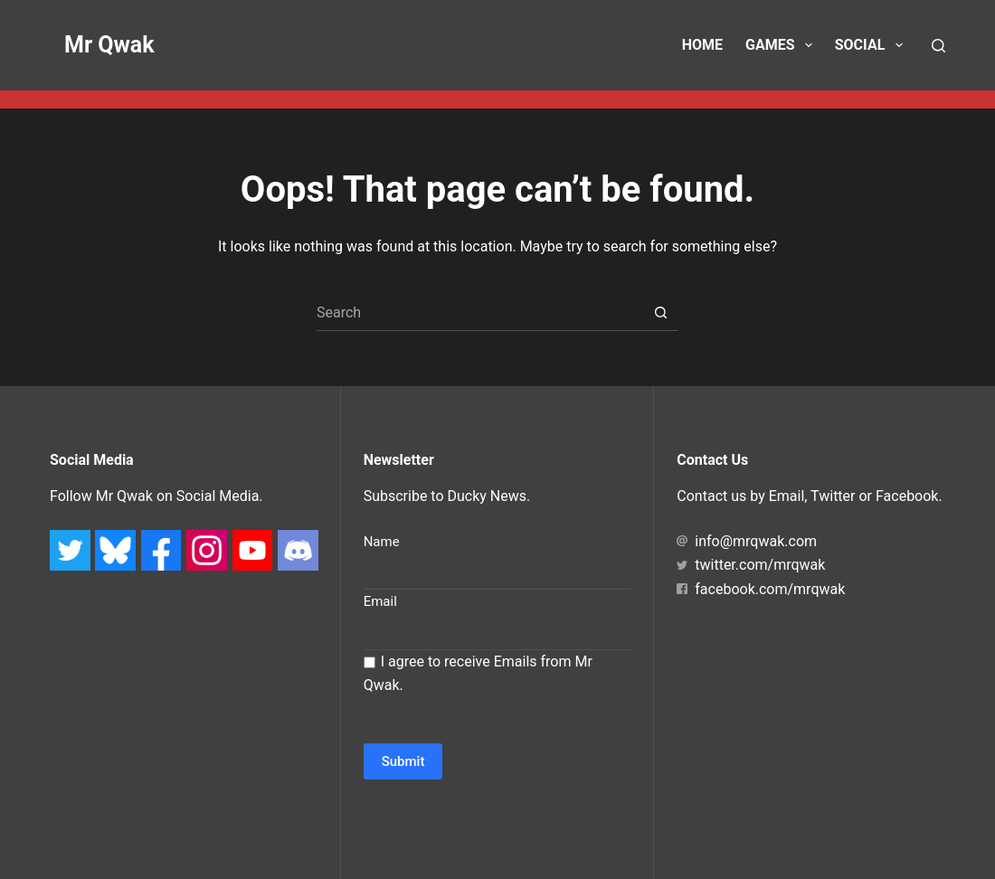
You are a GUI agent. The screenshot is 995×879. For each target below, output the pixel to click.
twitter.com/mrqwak (751, 564)
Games (782, 45)
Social (872, 45)
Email (380, 601)
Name (382, 542)
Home (702, 44)
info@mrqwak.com (747, 541)
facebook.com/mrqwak (761, 589)
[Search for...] (479, 313)
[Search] (938, 45)
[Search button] (660, 313)
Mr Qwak (109, 45)
